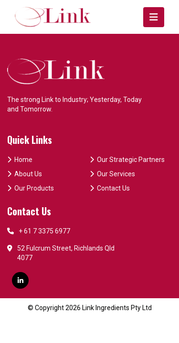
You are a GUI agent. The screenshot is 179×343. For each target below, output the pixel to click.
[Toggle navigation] (153, 17)
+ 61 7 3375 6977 (38, 231)
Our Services (112, 174)
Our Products (30, 188)
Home (19, 159)
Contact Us (110, 188)
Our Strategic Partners (127, 159)
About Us (24, 174)
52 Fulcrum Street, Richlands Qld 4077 (61, 252)
